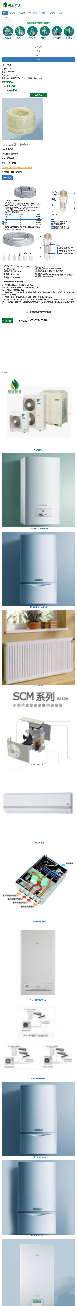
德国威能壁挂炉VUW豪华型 (38, 607)
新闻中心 (53, 13)
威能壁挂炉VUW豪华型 (38, 1157)
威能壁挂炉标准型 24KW (38, 1236)
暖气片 (38, 55)
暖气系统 (12, 13)
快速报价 (62, 13)
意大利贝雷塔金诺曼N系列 (38, 1000)
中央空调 (22, 13)
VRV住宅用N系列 (38, 450)
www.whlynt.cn (12, 75)
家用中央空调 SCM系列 (38, 764)
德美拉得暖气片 (38, 686)
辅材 (38, 59)
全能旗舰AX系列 (38, 843)
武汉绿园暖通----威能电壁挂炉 (38, 528)
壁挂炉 (38, 51)
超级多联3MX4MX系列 (38, 1078)
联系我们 (6, 17)
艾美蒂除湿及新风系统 (38, 921)
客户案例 (43, 13)
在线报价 (7, 178)
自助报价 (38, 95)
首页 (4, 13)
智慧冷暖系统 (32, 13)
